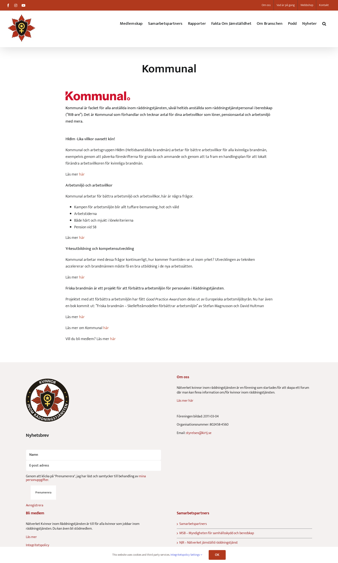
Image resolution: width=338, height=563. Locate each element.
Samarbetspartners (193, 524)
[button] (324, 24)
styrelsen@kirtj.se (198, 433)
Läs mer (31, 537)
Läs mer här (185, 401)
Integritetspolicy (37, 545)
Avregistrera (34, 505)
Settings (196, 554)
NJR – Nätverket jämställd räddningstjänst (208, 542)
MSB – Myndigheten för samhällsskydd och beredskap (216, 533)
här (82, 174)
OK (217, 555)
